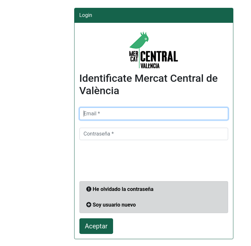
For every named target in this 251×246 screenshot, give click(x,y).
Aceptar (96, 226)
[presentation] (129, 160)
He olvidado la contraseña (122, 189)
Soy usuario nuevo (114, 205)
